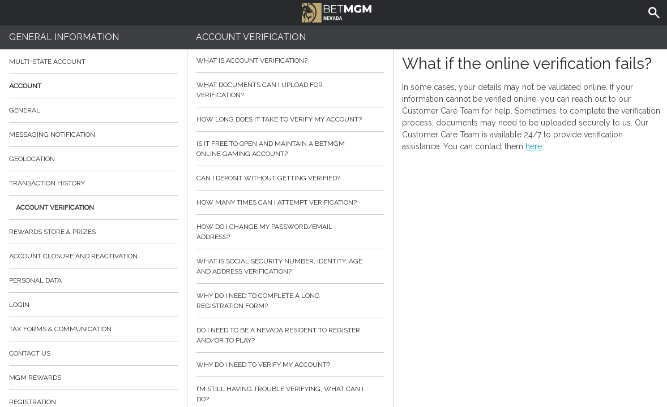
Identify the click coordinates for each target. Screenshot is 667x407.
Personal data (35, 280)
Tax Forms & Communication (93, 329)
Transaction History (47, 183)
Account (93, 86)
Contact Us (93, 353)
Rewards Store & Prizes (52, 232)
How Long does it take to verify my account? (290, 119)
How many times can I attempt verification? (290, 202)
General (24, 110)
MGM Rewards (35, 378)
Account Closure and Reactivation (73, 256)
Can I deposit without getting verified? (290, 178)
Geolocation (32, 159)
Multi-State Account (47, 62)
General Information (64, 37)
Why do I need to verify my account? (290, 365)
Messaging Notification (52, 134)
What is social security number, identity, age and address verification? (290, 266)
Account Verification (55, 207)
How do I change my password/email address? (290, 232)
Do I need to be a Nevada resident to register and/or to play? (290, 335)
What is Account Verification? (290, 60)
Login (19, 305)
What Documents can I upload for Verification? (290, 90)
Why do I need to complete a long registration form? (290, 301)
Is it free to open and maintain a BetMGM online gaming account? (290, 149)
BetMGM (336, 11)
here (533, 146)
